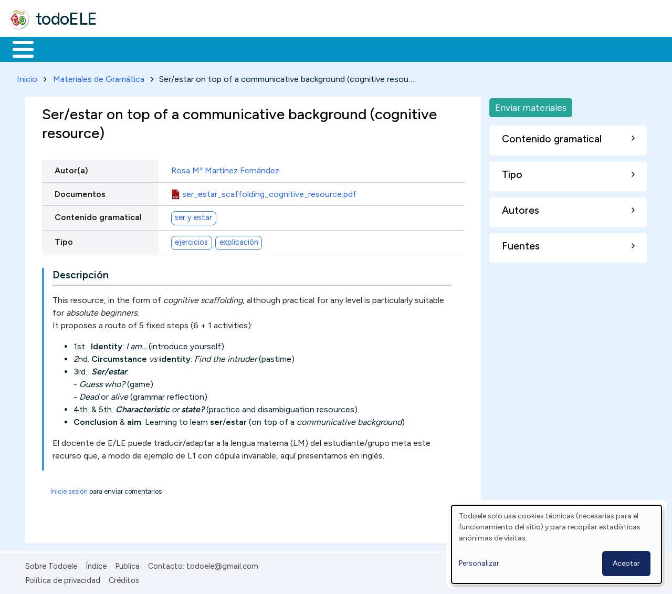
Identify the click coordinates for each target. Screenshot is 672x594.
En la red (248, 48)
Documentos (80, 192)
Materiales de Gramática (98, 77)
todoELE (66, 19)
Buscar (431, 48)
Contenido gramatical (98, 215)
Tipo (64, 240)
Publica (127, 564)
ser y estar (193, 216)
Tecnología (314, 48)
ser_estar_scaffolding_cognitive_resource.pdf (269, 192)
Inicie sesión (69, 490)
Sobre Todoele (51, 564)
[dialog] (557, 544)
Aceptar (626, 563)
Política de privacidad (62, 578)
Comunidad (384, 48)
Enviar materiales (530, 105)
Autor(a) (71, 169)
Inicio (17, 48)
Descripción (80, 273)
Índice (96, 564)
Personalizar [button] (479, 563)
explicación (238, 240)
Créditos (124, 578)
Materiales (59, 48)
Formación (127, 48)
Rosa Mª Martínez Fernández (225, 169)
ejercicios (191, 240)
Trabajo (189, 48)
